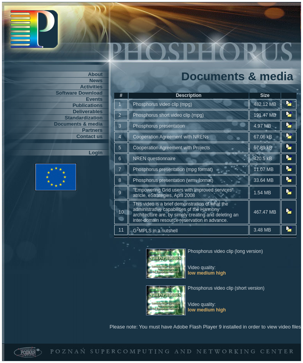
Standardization (83, 118)
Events (94, 99)
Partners (92, 130)
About (95, 74)
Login (96, 153)
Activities (91, 87)
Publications (88, 105)
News (96, 80)
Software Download (79, 93)
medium (206, 273)
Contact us (90, 136)
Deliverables (88, 111)
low (191, 273)
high (221, 273)
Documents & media (78, 124)
